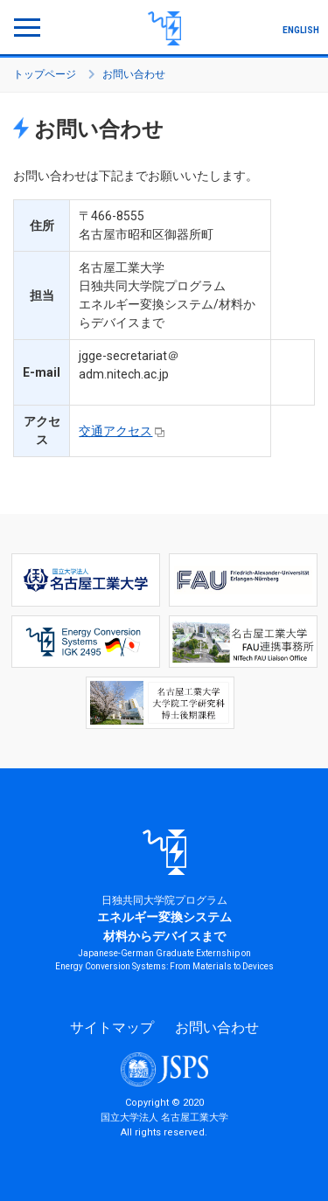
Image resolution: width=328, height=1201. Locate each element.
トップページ (44, 74)
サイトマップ (112, 1027)
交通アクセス (115, 431)
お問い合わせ (217, 1027)
